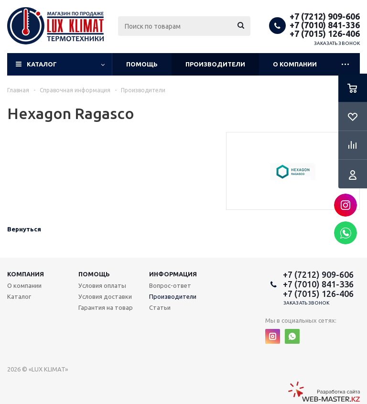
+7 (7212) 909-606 (325, 16)
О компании (295, 64)
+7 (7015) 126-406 (325, 33)
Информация (173, 274)
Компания (25, 274)
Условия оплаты (102, 285)
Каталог (42, 64)
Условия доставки (105, 296)
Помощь (142, 64)
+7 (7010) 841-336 (325, 25)
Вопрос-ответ (170, 285)
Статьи (160, 307)
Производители (215, 64)
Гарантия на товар (105, 307)
